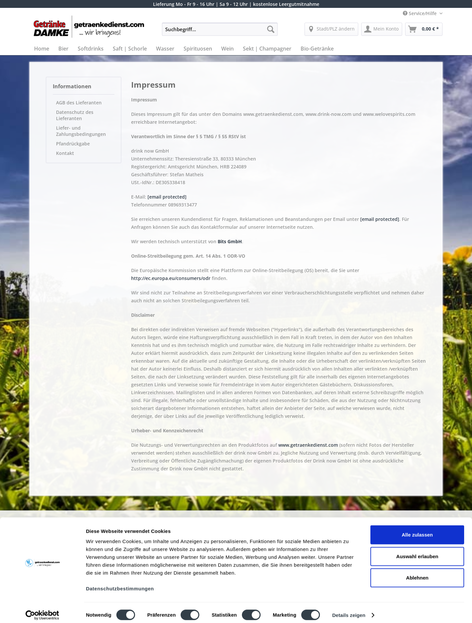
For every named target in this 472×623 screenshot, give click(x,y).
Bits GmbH (230, 241)
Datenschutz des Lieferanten (74, 115)
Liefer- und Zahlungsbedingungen (81, 131)
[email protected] (167, 197)
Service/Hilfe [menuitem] (420, 13)
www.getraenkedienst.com (308, 445)
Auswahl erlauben (417, 551)
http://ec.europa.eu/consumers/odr (170, 278)
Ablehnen (417, 572)
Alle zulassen (417, 529)
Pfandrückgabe (73, 143)
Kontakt (65, 153)
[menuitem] (220, 32)
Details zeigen (348, 610)
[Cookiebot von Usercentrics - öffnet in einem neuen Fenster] (42, 610)
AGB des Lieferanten (79, 102)
